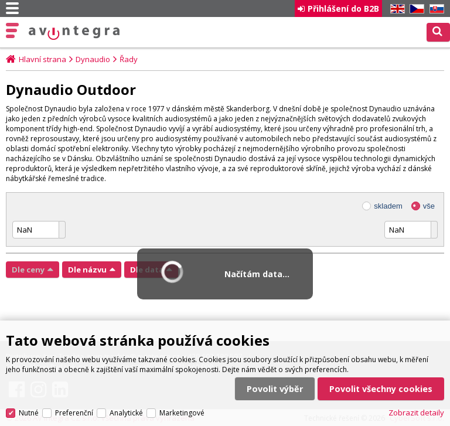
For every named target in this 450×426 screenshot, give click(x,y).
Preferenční (74, 413)
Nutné (29, 413)
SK (434, 9)
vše (429, 206)
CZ (415, 9)
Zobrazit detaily (416, 412)
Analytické (126, 413)
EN (395, 9)
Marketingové (181, 413)
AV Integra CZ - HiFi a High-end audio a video (74, 33)
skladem (388, 206)
